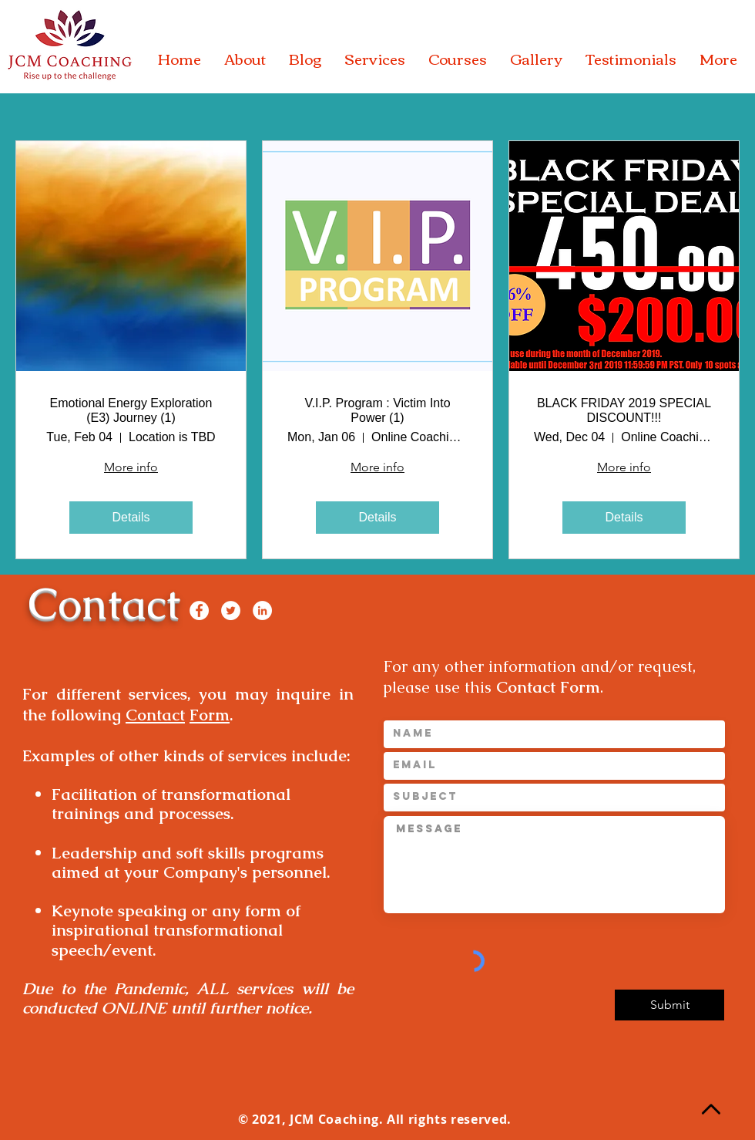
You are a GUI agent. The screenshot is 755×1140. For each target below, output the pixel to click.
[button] (245, 59)
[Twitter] (230, 610)
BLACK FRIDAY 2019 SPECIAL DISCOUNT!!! (624, 410)
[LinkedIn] (262, 610)
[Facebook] (199, 610)
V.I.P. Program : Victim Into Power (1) (377, 410)
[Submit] (669, 1005)
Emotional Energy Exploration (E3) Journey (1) (131, 410)
